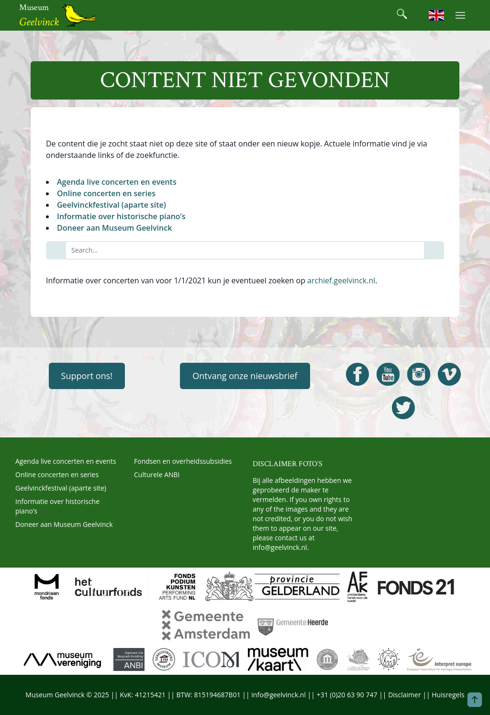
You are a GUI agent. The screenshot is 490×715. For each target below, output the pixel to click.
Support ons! (86, 375)
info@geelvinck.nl (280, 547)
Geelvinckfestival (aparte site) (111, 205)
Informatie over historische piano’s (121, 216)
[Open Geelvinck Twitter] (403, 407)
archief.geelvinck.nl (341, 280)
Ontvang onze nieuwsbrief (244, 375)
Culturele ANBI (156, 474)
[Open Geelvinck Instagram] (418, 374)
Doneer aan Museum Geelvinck (114, 228)
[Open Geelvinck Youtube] (388, 374)
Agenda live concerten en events (117, 182)
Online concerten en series (106, 193)
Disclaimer (404, 694)
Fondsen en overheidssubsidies (183, 461)
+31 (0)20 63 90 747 (347, 694)
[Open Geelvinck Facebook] (357, 374)
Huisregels (448, 694)
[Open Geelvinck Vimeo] (449, 374)
